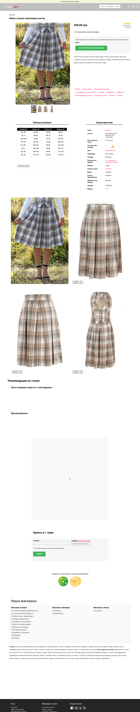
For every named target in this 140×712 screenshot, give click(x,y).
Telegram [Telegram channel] (80, 708)
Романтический (101, 95)
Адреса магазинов (17, 709)
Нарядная (110, 92)
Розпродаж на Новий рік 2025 (86, 92)
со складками (110, 160)
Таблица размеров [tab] (42, 122)
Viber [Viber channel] (85, 708)
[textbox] (109, 6)
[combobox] (112, 6)
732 (106, 189)
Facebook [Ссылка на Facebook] (72, 708)
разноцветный (110, 150)
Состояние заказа (48, 707)
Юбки (77, 42)
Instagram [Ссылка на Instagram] (76, 708)
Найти (124, 6)
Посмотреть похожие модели (91, 48)
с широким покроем (111, 161)
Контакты (14, 707)
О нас (13, 704)
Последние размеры (102, 89)
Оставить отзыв (23, 166)
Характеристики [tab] (104, 122)
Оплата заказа (47, 709)
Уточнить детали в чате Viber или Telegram (48, 548)
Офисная (121, 92)
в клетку (108, 169)
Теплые (112, 95)
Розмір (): (81, 541)
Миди (102, 92)
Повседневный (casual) (84, 95)
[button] (4, 6)
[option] (33, 109)
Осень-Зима (87, 89)
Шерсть (108, 130)
